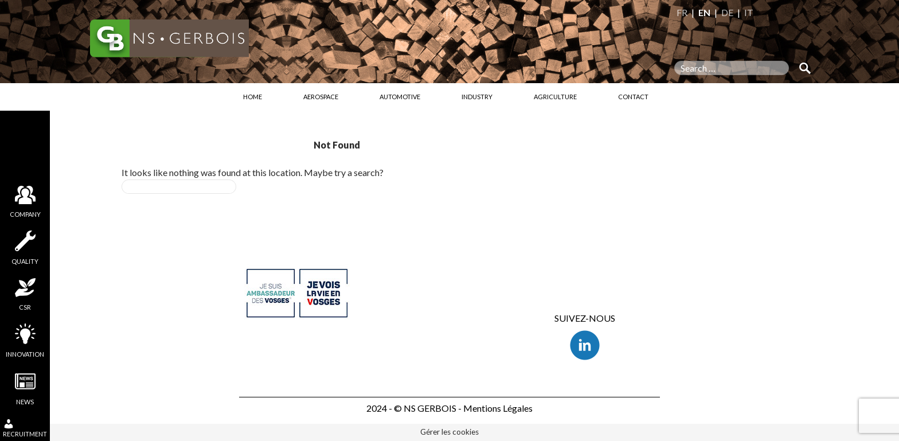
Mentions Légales (498, 408)
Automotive (400, 96)
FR (682, 12)
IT (748, 12)
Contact (633, 96)
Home (252, 96)
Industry (477, 96)
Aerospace (320, 96)
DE (727, 12)
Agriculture (555, 96)
